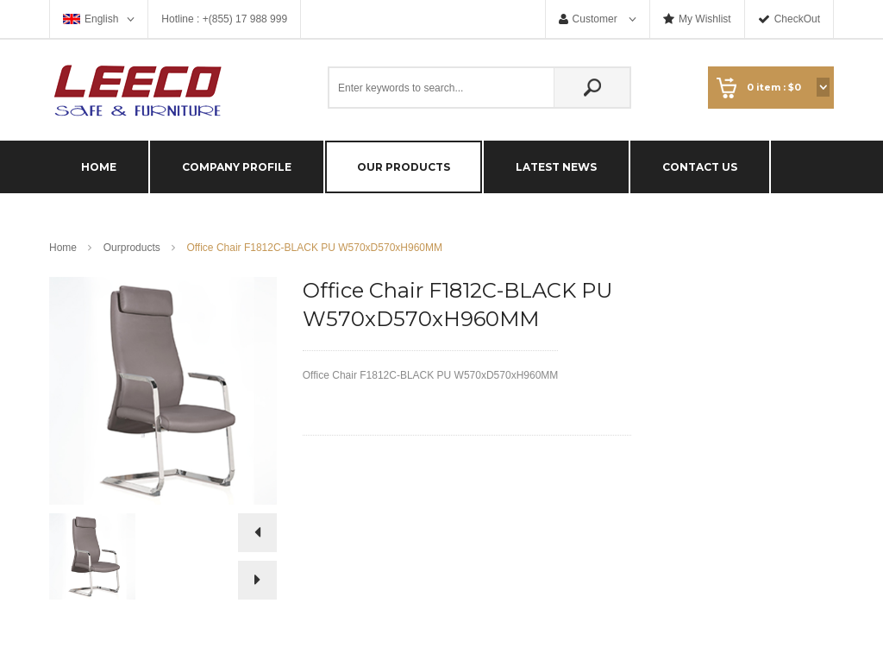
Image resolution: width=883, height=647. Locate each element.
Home (63, 248)
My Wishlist (705, 19)
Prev (257, 537)
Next (257, 580)
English (101, 19)
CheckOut (797, 19)
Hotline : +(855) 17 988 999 (224, 19)
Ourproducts (131, 248)
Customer (596, 19)
